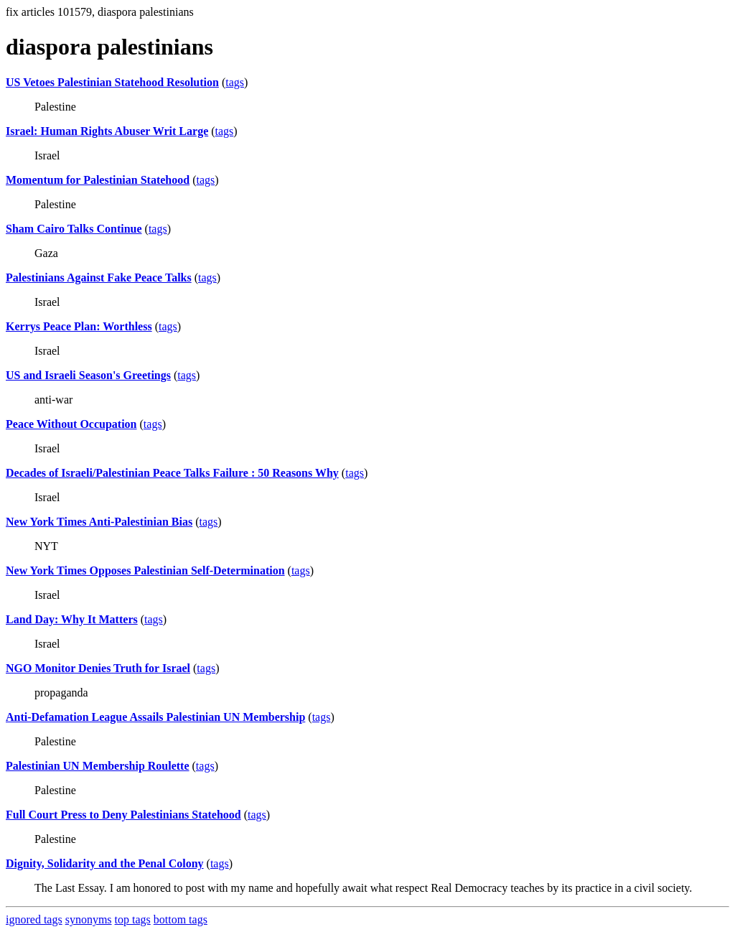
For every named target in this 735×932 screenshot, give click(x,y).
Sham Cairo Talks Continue (74, 229)
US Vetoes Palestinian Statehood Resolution (112, 82)
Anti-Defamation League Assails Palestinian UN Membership (155, 717)
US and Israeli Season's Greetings (88, 375)
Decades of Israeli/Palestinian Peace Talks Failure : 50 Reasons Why (172, 473)
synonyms (88, 919)
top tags (133, 919)
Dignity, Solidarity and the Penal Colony (105, 863)
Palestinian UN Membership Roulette (97, 766)
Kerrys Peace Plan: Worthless (79, 326)
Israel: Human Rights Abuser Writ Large (107, 131)
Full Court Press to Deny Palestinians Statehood (123, 814)
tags (234, 82)
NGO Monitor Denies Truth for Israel (98, 668)
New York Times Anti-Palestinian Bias (99, 522)
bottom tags (180, 919)
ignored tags (34, 919)
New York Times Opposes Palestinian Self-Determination (145, 570)
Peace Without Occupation (71, 424)
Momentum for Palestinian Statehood (97, 180)
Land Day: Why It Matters (72, 619)
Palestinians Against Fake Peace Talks (99, 277)
